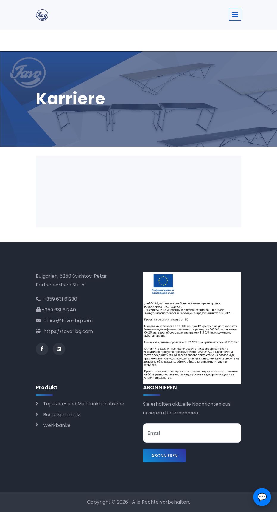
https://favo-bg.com (64, 331)
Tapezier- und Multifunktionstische (83, 403)
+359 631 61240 (56, 309)
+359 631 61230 (56, 299)
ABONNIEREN (164, 456)
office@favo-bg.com (64, 320)
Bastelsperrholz (61, 414)
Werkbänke (57, 425)
